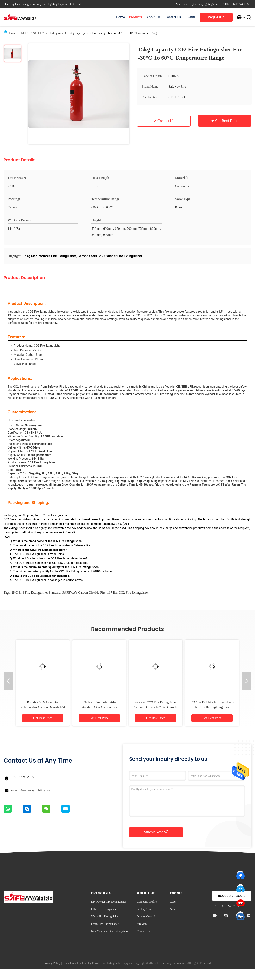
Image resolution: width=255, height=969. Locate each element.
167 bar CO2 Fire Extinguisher (128, 592)
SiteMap (142, 923)
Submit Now (156, 832)
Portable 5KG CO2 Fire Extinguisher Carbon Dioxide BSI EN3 (42, 707)
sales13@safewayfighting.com (31, 790)
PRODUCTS (27, 33)
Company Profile (147, 901)
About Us (153, 17)
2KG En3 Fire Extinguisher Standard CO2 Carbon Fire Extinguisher (99, 707)
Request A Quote (216, 18)
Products (135, 17)
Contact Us (173, 17)
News (173, 909)
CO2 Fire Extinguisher (51, 33)
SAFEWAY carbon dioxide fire (84, 592)
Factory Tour (144, 909)
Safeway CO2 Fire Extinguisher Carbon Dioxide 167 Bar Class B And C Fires (155, 707)
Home (120, 17)
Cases (173, 901)
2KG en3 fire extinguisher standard (35, 592)
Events (190, 17)
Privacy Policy (52, 963)
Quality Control (146, 916)
